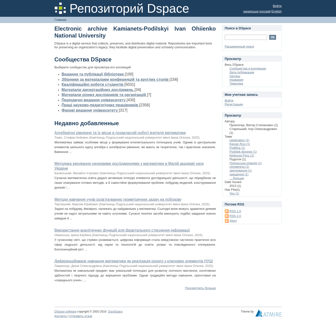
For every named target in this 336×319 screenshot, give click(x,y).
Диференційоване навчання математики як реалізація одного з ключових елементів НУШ (134, 261)
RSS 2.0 (235, 216)
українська (251, 11)
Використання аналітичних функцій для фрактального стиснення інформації (122, 230)
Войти (277, 6)
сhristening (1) (239, 166)
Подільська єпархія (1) (246, 163)
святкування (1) (241, 170)
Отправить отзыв (80, 316)
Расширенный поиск (239, 46)
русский (265, 11)
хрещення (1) (239, 174)
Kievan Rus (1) (240, 144)
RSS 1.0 (235, 211)
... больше (237, 178)
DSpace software (66, 311)
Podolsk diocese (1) (243, 151)
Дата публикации (242, 72)
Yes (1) (234, 193)
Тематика (236, 83)
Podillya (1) (237, 148)
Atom (233, 220)
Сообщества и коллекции (248, 68)
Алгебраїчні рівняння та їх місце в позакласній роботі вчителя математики (120, 133)
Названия (236, 79)
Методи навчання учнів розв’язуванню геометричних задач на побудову (118, 199)
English (276, 11)
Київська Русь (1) (242, 155)
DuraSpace (115, 311)
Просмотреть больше (200, 288)
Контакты (61, 316)
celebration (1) (239, 140)
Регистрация (234, 104)
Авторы (235, 76)
